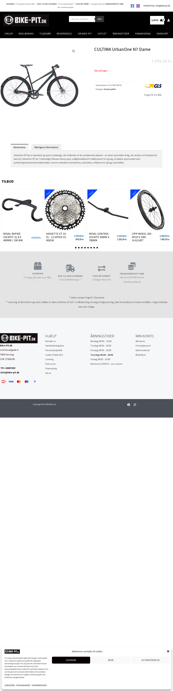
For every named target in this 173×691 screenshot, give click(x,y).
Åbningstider (121, 33)
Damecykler (110, 89)
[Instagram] (138, 6)
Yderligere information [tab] (46, 147)
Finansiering (143, 33)
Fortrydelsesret (144, 345)
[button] (168, 651)
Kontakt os (51, 341)
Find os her (51, 363)
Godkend (71, 660)
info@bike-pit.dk (163, 5)
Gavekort (162, 33)
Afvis (111, 660)
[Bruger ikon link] (168, 20)
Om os (48, 373)
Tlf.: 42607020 (7, 367)
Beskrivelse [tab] (20, 147)
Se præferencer (151, 660)
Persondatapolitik (23, 685)
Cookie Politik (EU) (55, 354)
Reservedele (64, 33)
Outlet (102, 33)
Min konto (141, 341)
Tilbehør (45, 33)
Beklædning (26, 33)
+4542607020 (149, 5)
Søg (99, 19)
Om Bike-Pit (85, 33)
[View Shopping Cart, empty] (157, 20)
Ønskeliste (141, 354)
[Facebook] (132, 6)
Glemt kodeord (143, 350)
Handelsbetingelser (39, 685)
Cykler (9, 33)
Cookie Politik (10, 685)
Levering (49, 359)
